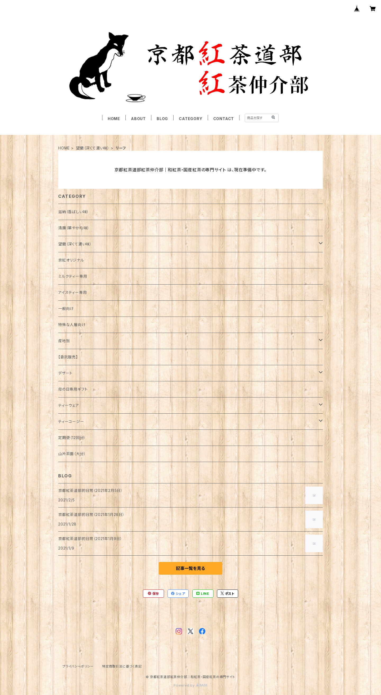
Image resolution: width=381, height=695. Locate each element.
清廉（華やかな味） (73, 228)
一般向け (66, 308)
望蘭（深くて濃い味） (93, 148)
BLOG (162, 118)
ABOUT (138, 118)
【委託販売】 (68, 357)
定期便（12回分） (72, 437)
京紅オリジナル (71, 260)
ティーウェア (68, 405)
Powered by (190, 685)
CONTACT (223, 118)
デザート (65, 373)
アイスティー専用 (72, 292)
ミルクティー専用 (72, 276)
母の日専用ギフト (73, 389)
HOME (114, 118)
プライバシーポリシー (78, 666)
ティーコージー (71, 421)
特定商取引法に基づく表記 (122, 666)
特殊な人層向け (72, 324)
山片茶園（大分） (72, 453)
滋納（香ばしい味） (73, 211)
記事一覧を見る (190, 568)
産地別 (64, 341)
